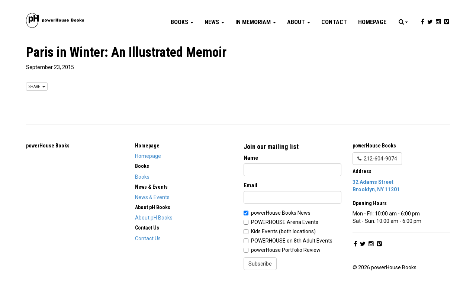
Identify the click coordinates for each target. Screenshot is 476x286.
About (298, 22)
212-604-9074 (377, 159)
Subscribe (260, 264)
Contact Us (148, 238)
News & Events (152, 197)
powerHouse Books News (281, 213)
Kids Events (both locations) (283, 231)
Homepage (372, 22)
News (214, 22)
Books (182, 22)
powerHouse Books (48, 146)
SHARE (36, 86)
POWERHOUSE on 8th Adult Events (291, 241)
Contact (334, 22)
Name (251, 158)
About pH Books (154, 218)
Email (250, 185)
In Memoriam (255, 22)
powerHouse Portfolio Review (286, 250)
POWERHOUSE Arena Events (284, 222)
